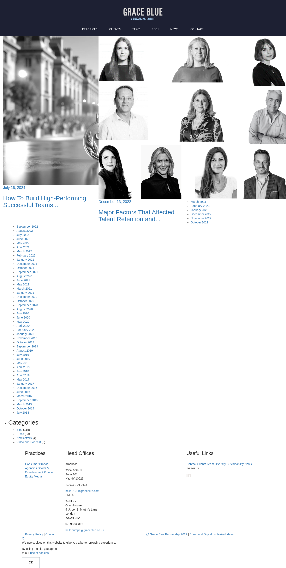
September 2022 (27, 226)
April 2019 (23, 367)
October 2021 (25, 268)
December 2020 (27, 296)
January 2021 (25, 292)
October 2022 (199, 222)
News (174, 29)
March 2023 (198, 201)
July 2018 (23, 371)
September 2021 (27, 272)
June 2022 (23, 239)
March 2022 (24, 251)
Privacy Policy (34, 534)
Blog (19, 429)
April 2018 (23, 375)
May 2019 (23, 363)
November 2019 (27, 338)
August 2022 (25, 230)
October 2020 (25, 301)
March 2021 (24, 288)
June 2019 (23, 358)
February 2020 (26, 330)
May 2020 (23, 321)
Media (38, 476)
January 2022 (25, 259)
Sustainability (235, 464)
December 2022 (201, 214)
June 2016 (23, 392)
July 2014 (23, 412)
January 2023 (199, 210)
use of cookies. (39, 553)
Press (20, 434)
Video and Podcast (29, 442)
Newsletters (24, 438)
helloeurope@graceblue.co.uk (84, 530)
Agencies (31, 468)
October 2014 (25, 408)
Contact (197, 29)
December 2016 (27, 387)
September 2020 (27, 305)
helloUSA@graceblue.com (82, 491)
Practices (90, 29)
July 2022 (23, 234)
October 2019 (25, 342)
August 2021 (25, 276)
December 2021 (27, 263)
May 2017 (23, 379)
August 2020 (25, 309)
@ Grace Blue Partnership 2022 (166, 534)
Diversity (220, 464)
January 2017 (25, 383)
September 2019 (27, 346)
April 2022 (23, 247)
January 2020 (25, 334)
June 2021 (23, 280)
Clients (115, 29)
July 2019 (23, 354)
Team (136, 29)
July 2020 (23, 313)
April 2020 (23, 325)
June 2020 (23, 317)
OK (31, 562)
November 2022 (201, 218)
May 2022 (23, 243)
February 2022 (26, 255)
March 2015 (24, 404)
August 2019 (25, 350)
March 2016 (24, 396)
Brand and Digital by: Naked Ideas (211, 534)
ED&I (155, 29)
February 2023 (200, 206)
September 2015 (27, 400)
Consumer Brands (36, 464)
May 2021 (23, 284)
